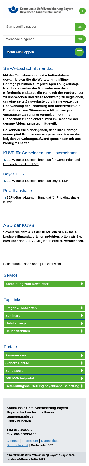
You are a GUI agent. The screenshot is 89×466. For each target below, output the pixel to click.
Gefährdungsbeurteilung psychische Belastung (42, 386)
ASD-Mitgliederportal (42, 241)
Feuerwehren (15, 355)
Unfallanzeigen (17, 323)
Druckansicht (51, 264)
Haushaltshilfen (17, 331)
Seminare (12, 315)
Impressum (30, 441)
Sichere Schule (17, 363)
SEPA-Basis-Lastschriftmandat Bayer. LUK (35, 181)
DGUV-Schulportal (19, 378)
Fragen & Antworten (21, 308)
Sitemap (13, 441)
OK (79, 26)
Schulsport (14, 370)
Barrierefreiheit (17, 445)
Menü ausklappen (45, 52)
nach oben (31, 264)
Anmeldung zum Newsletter (27, 284)
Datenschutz (50, 441)
